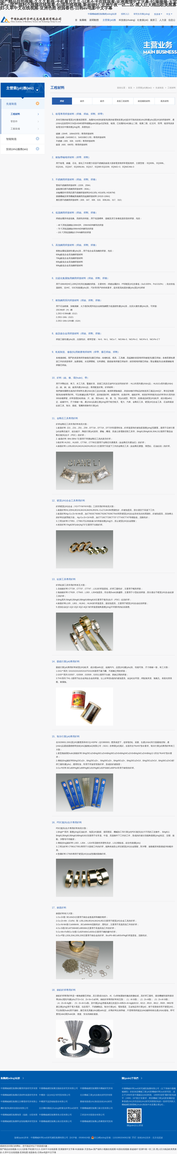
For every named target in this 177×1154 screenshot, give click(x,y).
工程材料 (25, 114)
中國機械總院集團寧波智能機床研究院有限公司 (19, 1122)
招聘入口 (125, 14)
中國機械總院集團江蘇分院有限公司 (96, 1108)
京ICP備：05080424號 (79, 1137)
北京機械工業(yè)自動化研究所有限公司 (96, 1096)
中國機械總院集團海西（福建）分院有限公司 (19, 1116)
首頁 (130, 88)
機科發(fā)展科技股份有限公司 (14, 1108)
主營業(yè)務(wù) (144, 88)
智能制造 (22, 139)
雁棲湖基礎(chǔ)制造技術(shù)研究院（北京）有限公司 (96, 1102)
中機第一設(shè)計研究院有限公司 (54, 1095)
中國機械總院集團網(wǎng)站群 (102, 14)
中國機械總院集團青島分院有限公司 (55, 1115)
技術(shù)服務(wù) (22, 149)
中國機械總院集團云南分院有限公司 (55, 1121)
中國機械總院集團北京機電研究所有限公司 (19, 1102)
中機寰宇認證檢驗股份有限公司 (53, 1101)
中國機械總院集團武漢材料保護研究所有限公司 (19, 1096)
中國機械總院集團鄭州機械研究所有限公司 (96, 1089)
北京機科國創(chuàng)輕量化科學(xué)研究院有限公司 (58, 1109)
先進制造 (22, 103)
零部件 (25, 121)
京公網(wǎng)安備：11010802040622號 (111, 1137)
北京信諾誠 (157, 1137)
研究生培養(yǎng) (142, 14)
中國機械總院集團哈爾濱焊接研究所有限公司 (19, 1089)
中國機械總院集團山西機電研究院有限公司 (96, 1122)
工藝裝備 (25, 128)
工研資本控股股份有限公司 (92, 1115)
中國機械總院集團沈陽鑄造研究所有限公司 (58, 1088)
